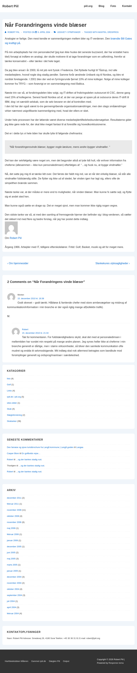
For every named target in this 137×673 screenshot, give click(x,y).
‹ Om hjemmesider (17, 263)
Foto (113, 6)
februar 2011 (13, 504)
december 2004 (14, 577)
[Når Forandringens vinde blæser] (44, 32)
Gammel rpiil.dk (38, 661)
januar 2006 (12, 540)
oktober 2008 (13, 516)
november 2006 (14, 522)
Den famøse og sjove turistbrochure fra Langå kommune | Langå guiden (40, 447)
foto (8, 378)
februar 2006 (13, 534)
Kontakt (127, 6)
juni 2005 (11, 552)
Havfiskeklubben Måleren (16, 661)
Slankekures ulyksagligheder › (113, 263)
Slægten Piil (54, 661)
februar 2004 (13, 613)
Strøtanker (73, 32)
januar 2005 (12, 571)
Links (9, 390)
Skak (9, 409)
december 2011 (14, 498)
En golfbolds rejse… (31, 453)
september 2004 (14, 595)
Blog (101, 6)
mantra (102, 32)
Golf (9, 384)
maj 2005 (11, 558)
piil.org (88, 6)
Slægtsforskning (14, 415)
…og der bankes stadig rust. (29, 459)
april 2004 (11, 607)
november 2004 (14, 583)
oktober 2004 (13, 589)
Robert (25, 329)
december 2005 (14, 546)
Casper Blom (13, 453)
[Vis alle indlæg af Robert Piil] (12, 32)
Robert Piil (10, 6)
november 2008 (14, 510)
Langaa (79, 447)
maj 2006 (11, 528)
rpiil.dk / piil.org (14, 397)
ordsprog (113, 32)
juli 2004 (11, 601)
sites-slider (12, 403)
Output (66, 661)
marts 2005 (12, 565)
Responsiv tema (116, 663)
